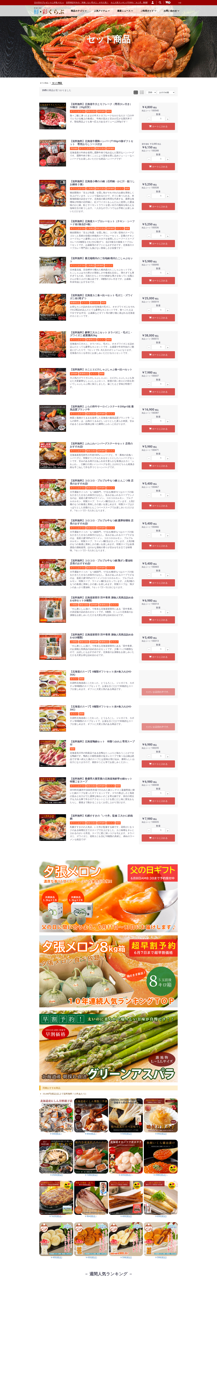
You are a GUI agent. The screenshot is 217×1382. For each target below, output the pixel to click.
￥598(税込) (126, 1257)
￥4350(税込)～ (126, 1175)
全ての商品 (45, 83)
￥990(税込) (161, 1134)
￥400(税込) (126, 1216)
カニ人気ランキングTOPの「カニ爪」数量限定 (146, 3)
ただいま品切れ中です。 (158, 692)
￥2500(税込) (56, 1175)
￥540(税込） (56, 1134)
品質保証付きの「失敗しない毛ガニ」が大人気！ (102, 3)
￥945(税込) (126, 1134)
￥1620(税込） (56, 1216)
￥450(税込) (56, 1257)
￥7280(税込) (91, 1175)
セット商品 (58, 83)
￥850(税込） (91, 1134)
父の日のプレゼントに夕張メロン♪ (64, 3)
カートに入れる (158, 126)
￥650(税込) (161, 1216)
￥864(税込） (91, 1216)
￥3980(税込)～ (160, 1175)
